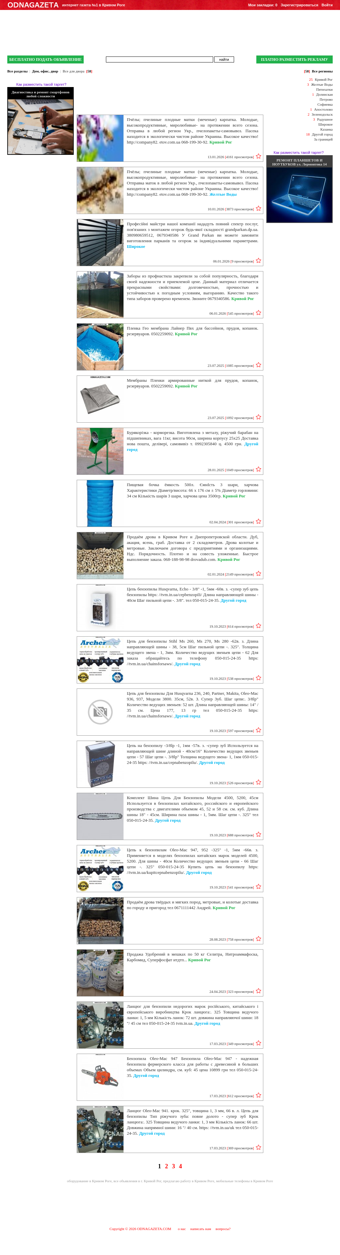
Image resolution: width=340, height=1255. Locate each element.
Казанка (326, 129)
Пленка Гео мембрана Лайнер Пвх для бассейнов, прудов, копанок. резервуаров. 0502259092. (192, 331)
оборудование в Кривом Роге (89, 1181)
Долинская (324, 94)
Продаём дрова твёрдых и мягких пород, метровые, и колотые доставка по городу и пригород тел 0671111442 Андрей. (192, 904)
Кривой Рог (324, 79)
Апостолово (323, 109)
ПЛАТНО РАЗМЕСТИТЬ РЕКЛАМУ (294, 59)
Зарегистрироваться (299, 5)
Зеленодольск (322, 114)
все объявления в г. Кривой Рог (137, 1181)
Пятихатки (324, 89)
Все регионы (322, 71)
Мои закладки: (262, 5)
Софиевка (325, 104)
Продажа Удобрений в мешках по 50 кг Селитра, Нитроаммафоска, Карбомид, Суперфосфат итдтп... (192, 957)
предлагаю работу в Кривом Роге (188, 1181)
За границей (323, 139)
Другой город (322, 134)
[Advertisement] (170, 1204)
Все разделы (17, 71)
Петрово (326, 99)
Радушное (325, 119)
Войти (327, 5)
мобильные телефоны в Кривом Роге (244, 1181)
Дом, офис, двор (45, 71)
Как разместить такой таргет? (41, 84)
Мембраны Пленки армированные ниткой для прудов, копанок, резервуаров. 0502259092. (192, 383)
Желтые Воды (322, 84)
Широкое (325, 124)
